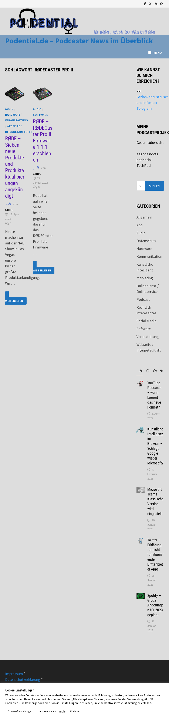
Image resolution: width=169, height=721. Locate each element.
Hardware (12, 114)
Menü (155, 52)
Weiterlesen (16, 298)
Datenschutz (146, 240)
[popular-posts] (139, 371)
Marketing (144, 277)
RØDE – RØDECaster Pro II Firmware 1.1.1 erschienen (42, 140)
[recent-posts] (146, 371)
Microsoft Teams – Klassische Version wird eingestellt (155, 501)
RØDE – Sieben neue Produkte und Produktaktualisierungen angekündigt (14, 167)
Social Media (146, 320)
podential (144, 159)
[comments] (153, 371)
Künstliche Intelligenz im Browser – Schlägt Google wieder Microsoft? (155, 446)
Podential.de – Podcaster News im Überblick (79, 40)
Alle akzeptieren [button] (48, 711)
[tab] (139, 371)
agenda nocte (147, 154)
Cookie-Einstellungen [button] (20, 711)
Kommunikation (149, 256)
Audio (9, 109)
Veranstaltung (16, 120)
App (139, 225)
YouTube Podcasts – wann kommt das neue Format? (154, 395)
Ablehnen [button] (75, 711)
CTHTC (9, 210)
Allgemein (144, 217)
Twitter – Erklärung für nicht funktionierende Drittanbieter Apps (155, 554)
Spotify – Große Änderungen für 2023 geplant (155, 605)
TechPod (143, 165)
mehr (62, 711)
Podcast (143, 299)
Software (40, 115)
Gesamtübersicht (150, 142)
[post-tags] (160, 371)
